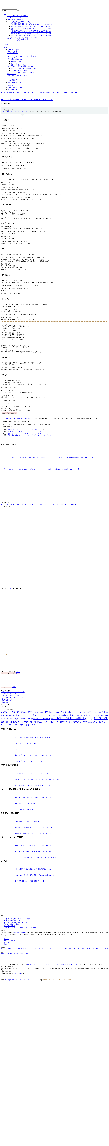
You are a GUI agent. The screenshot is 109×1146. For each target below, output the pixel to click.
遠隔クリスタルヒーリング (15, 19)
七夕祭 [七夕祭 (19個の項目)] (17, 719)
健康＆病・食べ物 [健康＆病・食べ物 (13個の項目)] (27, 719)
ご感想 (6, 44)
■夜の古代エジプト (6, 699)
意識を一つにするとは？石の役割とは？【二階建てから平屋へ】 (34, 845)
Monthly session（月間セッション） (18, 39)
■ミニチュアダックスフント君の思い (12, 697)
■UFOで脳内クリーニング (8, 693)
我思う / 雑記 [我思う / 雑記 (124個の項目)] (47, 721)
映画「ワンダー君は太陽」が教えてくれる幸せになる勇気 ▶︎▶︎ (58, 92)
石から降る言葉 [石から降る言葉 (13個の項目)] (97, 722)
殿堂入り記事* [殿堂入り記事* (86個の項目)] (80, 722)
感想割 (16, 953)
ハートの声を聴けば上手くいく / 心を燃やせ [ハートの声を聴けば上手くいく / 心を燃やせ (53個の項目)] (71, 715)
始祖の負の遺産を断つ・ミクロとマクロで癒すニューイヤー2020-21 (31, 24)
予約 (5, 42)
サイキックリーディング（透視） (17, 16)
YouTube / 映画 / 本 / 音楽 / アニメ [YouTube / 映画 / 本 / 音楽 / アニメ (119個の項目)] (18, 712)
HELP (5, 54)
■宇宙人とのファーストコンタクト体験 (13, 692)
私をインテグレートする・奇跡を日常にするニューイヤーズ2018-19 (31, 28)
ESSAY (57, 948)
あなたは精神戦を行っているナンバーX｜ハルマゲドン (31, 761)
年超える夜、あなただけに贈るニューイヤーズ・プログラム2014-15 (31, 35)
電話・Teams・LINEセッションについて (19, 75)
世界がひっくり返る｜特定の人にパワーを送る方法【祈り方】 (33, 827)
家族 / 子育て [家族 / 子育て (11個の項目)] (89, 719)
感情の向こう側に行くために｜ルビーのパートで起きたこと (26, 431)
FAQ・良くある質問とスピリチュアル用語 (20, 67)
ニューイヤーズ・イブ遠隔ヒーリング (18, 21)
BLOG (6, 46)
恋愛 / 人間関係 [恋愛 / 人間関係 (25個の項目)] (35, 722)
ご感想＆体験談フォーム (14, 87)
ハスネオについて (12, 80)
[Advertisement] (20, 486)
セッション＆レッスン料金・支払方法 (22, 72)
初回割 (3, 953)
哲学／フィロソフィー (14, 82)
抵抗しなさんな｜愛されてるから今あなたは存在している (32, 785)
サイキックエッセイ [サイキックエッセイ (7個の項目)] (9, 715)
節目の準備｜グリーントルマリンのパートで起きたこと (25, 429)
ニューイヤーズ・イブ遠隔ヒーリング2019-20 (16, 111)
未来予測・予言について (18, 61)
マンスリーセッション (41, 948)
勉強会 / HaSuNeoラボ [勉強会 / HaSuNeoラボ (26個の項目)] (41, 719)
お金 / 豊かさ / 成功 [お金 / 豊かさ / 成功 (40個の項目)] (63, 712)
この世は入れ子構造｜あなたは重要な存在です (29, 821)
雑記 (16, 749)
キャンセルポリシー (17, 63)
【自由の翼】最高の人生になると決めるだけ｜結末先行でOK (33, 833)
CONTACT (7, 84)
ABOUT (6, 77)
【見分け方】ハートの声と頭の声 (25, 803)
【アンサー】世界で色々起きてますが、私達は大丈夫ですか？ (33, 755)
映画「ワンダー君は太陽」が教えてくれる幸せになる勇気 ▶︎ (57, 504)
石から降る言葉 (12, 51)
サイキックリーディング (25, 948)
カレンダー (17, 973)
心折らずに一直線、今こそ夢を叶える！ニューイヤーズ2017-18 (30, 30)
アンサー (10, 588)
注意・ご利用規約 (12, 58)
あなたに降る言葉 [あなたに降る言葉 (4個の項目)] (39, 712)
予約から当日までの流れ (18, 65)
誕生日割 (9, 953)
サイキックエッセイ (13, 49)
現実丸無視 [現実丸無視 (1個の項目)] (89, 722)
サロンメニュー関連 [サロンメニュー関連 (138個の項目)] (26, 715)
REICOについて (12, 79)
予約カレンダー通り (20, 932)
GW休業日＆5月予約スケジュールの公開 (27, 743)
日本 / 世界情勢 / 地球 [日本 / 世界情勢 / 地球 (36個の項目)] (63, 722)
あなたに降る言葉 (12, 53)
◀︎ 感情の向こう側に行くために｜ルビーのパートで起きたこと (20, 92)
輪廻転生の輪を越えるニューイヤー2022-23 (24, 23)
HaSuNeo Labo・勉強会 (14, 40)
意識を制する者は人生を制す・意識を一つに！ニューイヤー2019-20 (31, 26)
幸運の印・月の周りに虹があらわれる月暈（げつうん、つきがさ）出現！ (37, 779)
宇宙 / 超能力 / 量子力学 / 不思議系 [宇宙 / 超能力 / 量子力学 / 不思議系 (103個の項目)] (68, 718)
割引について (11, 74)
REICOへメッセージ (13, 89)
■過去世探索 (4, 702)
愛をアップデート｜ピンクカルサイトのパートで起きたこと (26, 433)
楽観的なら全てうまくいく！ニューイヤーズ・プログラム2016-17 (31, 32)
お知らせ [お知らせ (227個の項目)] (50, 712)
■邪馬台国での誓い (6, 701)
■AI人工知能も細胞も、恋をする (11, 695)
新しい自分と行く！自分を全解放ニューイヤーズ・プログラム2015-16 (32, 33)
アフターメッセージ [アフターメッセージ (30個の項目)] (80, 712)
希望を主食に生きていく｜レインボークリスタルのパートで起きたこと (29, 435)
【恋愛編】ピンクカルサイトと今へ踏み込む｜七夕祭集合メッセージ (36, 851)
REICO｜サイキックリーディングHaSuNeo (17, 980)
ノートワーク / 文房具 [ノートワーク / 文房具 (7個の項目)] (43, 715)
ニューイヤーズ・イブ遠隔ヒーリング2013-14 (24, 37)
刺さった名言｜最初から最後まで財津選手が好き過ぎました (33, 737)
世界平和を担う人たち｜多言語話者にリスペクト (29, 881)
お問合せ (10, 86)
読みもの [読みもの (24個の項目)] (31, 725)
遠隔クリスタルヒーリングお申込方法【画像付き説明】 (24, 56)
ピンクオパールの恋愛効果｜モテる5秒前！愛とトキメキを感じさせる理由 (37, 857)
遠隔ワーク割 (24, 953)
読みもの (6, 47)
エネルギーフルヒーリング (15, 17)
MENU (6, 14)
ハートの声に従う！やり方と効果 (25, 809)
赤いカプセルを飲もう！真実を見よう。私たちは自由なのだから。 (35, 875)
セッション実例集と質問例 (19, 70)
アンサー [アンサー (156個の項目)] (94, 712)
